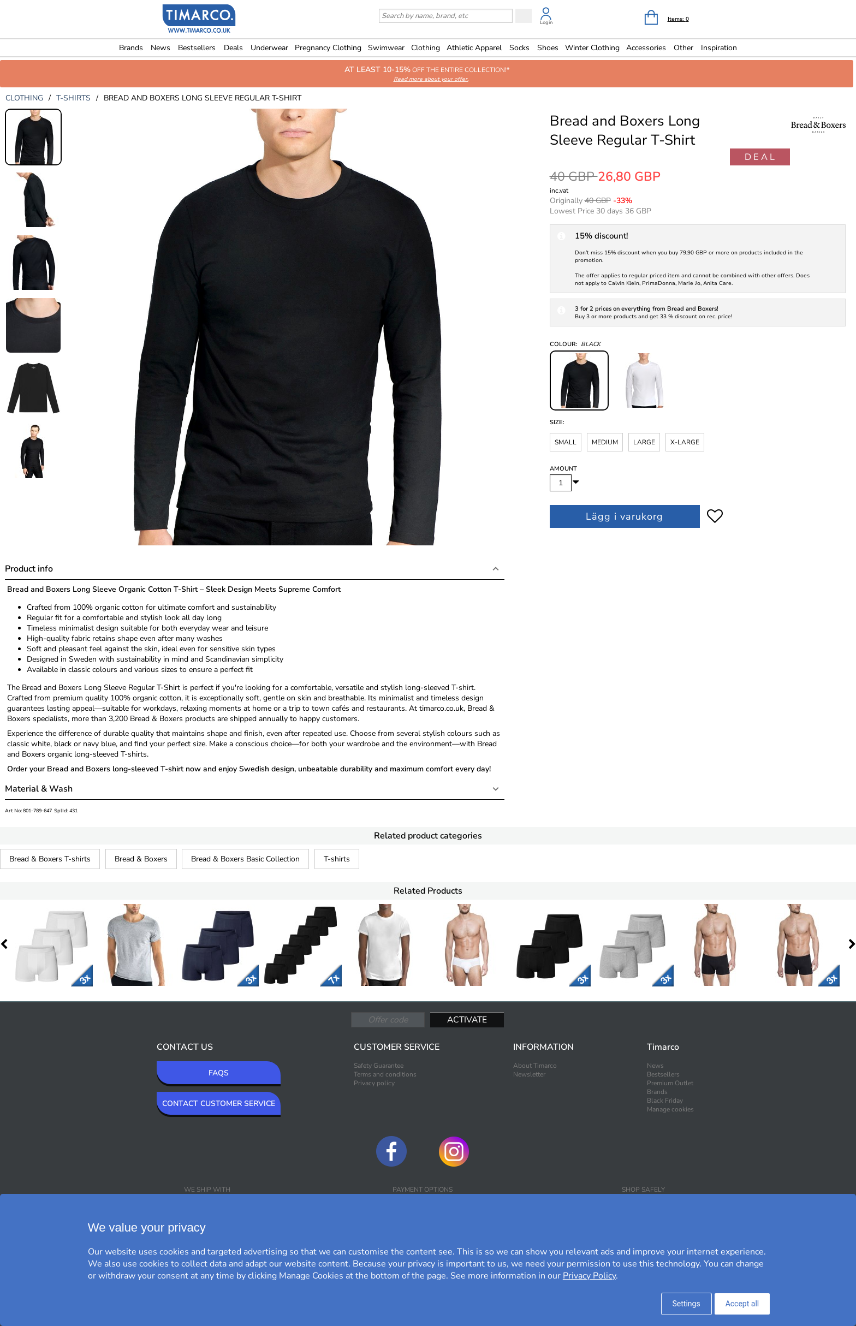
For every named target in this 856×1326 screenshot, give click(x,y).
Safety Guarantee (378, 1065)
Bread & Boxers (141, 859)
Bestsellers (197, 48)
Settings (686, 1303)
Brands (131, 48)
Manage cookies (670, 1109)
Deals (233, 48)
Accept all (742, 1303)
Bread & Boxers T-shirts (50, 859)
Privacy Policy (589, 1276)
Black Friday (665, 1100)
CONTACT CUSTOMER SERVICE (218, 1103)
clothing (24, 98)
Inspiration (719, 48)
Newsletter (529, 1074)
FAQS (219, 1073)
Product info (29, 569)
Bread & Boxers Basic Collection (245, 859)
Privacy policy (374, 1083)
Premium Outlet (670, 1083)
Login (546, 22)
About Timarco (535, 1065)
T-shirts (337, 859)
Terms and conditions (385, 1074)
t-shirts (73, 98)
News (160, 48)
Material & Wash (39, 789)
